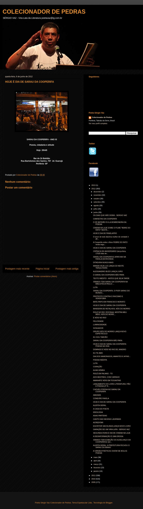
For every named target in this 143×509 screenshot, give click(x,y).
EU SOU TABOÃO (100, 337)
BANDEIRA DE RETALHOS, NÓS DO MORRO (111, 309)
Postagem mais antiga (67, 268)
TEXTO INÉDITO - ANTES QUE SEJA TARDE (111, 278)
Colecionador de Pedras (102, 117)
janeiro (96, 471)
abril (95, 461)
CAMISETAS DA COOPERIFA (105, 219)
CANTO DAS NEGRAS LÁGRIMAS (107, 419)
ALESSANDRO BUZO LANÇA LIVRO (108, 271)
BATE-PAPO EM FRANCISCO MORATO (109, 302)
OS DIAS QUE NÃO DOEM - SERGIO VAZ (110, 215)
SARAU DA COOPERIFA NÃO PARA (107, 340)
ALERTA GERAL (99, 405)
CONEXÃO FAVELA (101, 398)
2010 (93, 479)
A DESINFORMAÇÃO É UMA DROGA (108, 436)
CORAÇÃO (97, 367)
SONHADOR (98, 328)
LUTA (95, 287)
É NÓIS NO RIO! (99, 318)
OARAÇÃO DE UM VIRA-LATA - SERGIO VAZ (111, 429)
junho (96, 212)
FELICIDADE (98, 321)
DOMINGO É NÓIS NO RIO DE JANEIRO (109, 349)
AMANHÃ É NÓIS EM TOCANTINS (107, 380)
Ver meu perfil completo (98, 123)
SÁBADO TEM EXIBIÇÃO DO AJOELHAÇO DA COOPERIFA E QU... (111, 441)
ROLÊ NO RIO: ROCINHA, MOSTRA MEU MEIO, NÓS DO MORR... (110, 313)
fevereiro (97, 468)
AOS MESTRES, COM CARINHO (106, 377)
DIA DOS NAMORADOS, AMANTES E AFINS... (111, 356)
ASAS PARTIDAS (100, 416)
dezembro (98, 192)
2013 (93, 185)
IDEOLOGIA (98, 412)
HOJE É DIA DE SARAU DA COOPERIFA (109, 248)
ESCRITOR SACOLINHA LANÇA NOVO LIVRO (111, 426)
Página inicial (42, 268)
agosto (96, 205)
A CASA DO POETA (101, 409)
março (96, 464)
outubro (97, 199)
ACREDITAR (98, 422)
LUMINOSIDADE (100, 325)
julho (96, 209)
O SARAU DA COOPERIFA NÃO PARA (108, 275)
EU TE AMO (98, 353)
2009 (93, 482)
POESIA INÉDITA (100, 360)
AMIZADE (97, 395)
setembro (97, 202)
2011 (93, 475)
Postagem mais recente (17, 268)
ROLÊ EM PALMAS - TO (102, 373)
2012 (93, 189)
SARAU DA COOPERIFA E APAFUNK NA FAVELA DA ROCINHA (109, 258)
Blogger (109, 503)
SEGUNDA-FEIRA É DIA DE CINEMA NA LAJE (111, 433)
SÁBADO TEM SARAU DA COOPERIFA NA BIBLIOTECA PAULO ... (110, 283)
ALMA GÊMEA (99, 370)
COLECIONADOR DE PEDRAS (44, 11)
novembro (98, 195)
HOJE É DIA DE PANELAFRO (105, 233)
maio (96, 457)
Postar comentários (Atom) (45, 276)
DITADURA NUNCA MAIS (103, 262)
